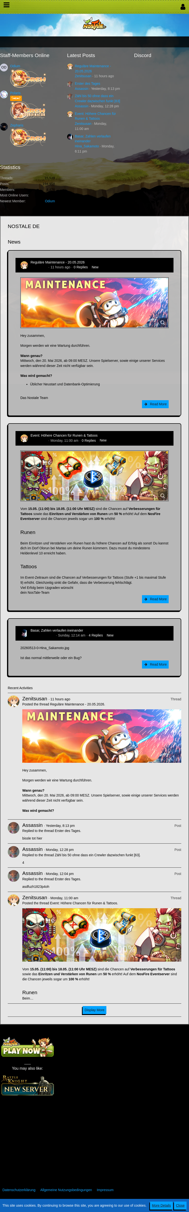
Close (180, 1205)
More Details (161, 1205)
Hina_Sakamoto (87, 146)
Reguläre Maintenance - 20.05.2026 (58, 262)
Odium (15, 66)
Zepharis (16, 125)
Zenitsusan (83, 76)
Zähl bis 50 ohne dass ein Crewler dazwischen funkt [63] (97, 855)
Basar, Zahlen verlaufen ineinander (57, 630)
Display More (94, 1010)
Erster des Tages (87, 83)
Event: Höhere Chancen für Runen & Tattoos (64, 435)
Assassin (81, 89)
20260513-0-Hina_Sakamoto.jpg (44, 648)
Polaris (15, 93)
